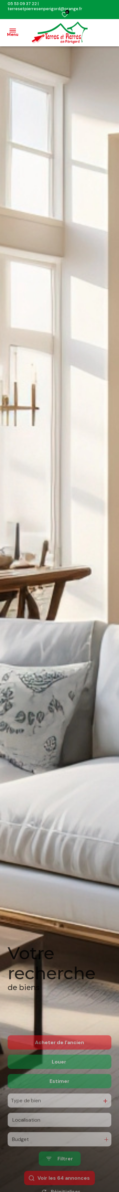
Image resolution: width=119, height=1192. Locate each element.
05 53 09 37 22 (22, 3)
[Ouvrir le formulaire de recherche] (60, 1182)
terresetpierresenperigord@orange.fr (45, 8)
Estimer (59, 1104)
